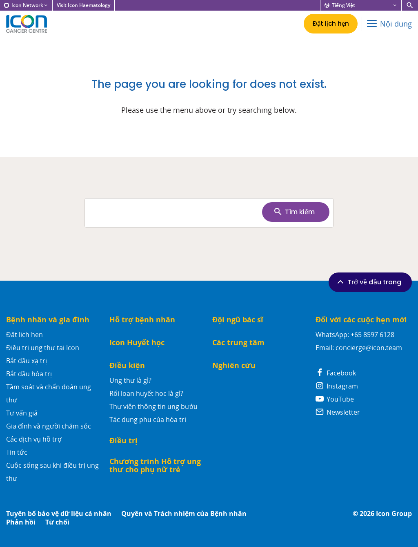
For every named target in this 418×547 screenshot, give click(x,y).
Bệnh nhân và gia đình (47, 319)
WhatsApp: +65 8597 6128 (355, 334)
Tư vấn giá (22, 413)
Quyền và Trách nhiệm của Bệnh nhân (184, 513)
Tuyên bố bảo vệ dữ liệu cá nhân (58, 513)
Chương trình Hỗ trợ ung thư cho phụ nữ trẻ (155, 465)
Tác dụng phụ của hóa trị (147, 419)
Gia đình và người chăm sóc (48, 426)
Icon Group (394, 513)
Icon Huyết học (137, 342)
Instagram (337, 386)
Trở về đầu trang (368, 282)
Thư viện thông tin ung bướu (153, 406)
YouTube (335, 399)
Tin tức (16, 452)
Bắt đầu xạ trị (26, 360)
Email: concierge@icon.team (359, 347)
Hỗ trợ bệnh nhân (142, 319)
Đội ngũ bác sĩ (237, 319)
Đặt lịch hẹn (24, 334)
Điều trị (123, 440)
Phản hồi (21, 522)
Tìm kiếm (294, 212)
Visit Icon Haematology (83, 5)
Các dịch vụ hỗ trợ (34, 439)
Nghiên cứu (234, 365)
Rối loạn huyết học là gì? (146, 393)
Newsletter (338, 412)
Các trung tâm (238, 342)
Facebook (336, 372)
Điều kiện (127, 365)
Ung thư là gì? (130, 380)
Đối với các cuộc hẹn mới (361, 319)
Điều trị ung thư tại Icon (42, 347)
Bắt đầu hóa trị (29, 373)
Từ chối (57, 522)
